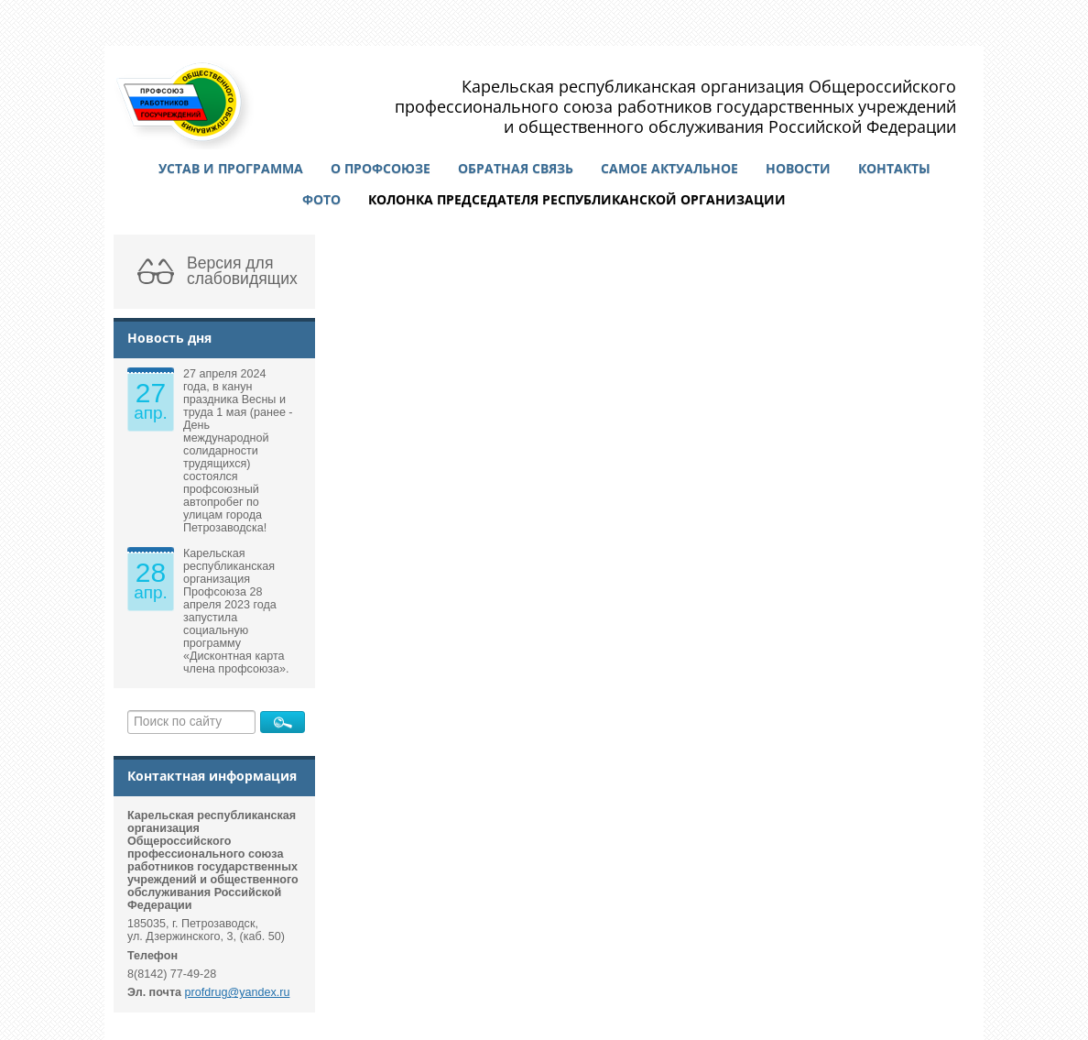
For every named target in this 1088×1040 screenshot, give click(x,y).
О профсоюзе (380, 168)
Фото (321, 199)
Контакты (894, 168)
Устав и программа (230, 168)
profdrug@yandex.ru (237, 992)
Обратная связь (515, 168)
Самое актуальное (669, 168)
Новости (798, 168)
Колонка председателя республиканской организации (577, 199)
